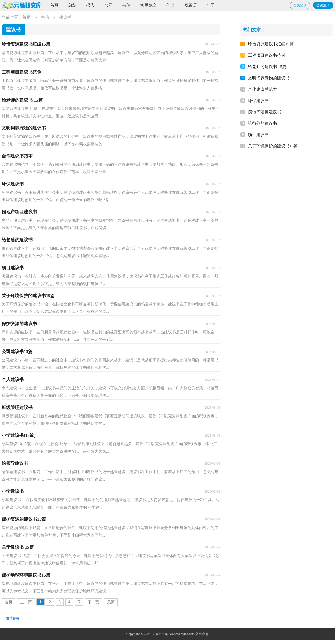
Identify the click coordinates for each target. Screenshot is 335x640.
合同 (108, 5)
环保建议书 (258, 101)
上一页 (26, 602)
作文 (170, 5)
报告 (90, 5)
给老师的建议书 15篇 (267, 66)
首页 (54, 5)
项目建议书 (258, 135)
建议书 (65, 17)
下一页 (93, 602)
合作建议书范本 (262, 89)
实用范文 (148, 5)
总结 (72, 5)
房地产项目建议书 (264, 112)
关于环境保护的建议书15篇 (273, 146)
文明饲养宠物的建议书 (268, 78)
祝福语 (190, 5)
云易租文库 (160, 634)
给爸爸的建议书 (262, 123)
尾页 (111, 602)
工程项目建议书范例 (266, 55)
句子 (210, 5)
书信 (126, 5)
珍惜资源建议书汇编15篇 (271, 44)
